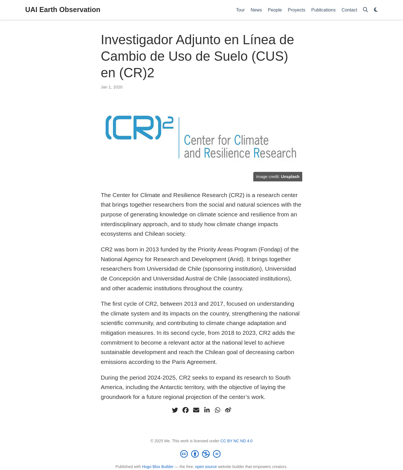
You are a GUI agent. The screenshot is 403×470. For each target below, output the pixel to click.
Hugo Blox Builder (158, 466)
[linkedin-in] (207, 410)
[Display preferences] (376, 10)
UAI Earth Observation (62, 9)
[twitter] (175, 410)
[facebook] (185, 410)
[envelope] (196, 410)
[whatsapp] (217, 410)
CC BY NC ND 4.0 (237, 441)
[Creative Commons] (201, 453)
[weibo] (228, 410)
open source (206, 466)
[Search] (365, 10)
